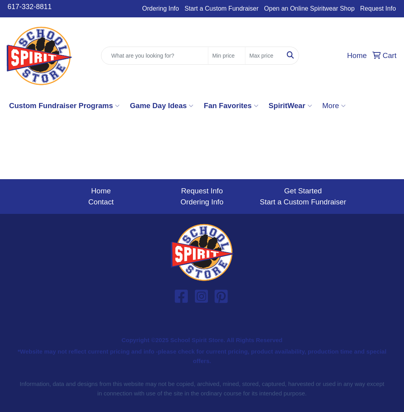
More (334, 105)
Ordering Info (160, 8)
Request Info (378, 8)
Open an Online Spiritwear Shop (309, 8)
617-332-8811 (29, 7)
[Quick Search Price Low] (226, 56)
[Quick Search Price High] (263, 56)
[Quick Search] (154, 56)
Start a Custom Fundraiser (222, 8)
